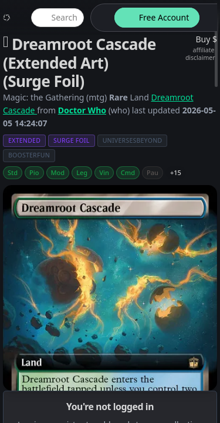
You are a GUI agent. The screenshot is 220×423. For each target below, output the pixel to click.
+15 (175, 172)
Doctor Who (82, 110)
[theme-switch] (100, 18)
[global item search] (57, 17)
